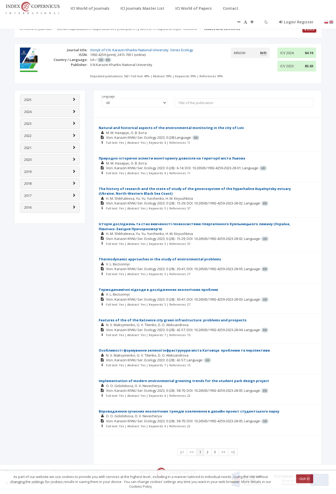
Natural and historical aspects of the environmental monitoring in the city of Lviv (171, 127)
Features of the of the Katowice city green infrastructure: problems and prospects (172, 320)
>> (223, 452)
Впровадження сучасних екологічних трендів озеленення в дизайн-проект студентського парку (189, 411)
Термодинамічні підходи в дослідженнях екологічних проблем (158, 289)
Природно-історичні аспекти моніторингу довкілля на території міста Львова (172, 158)
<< (192, 452)
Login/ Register (296, 21)
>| (233, 452)
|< (182, 452)
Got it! (305, 478)
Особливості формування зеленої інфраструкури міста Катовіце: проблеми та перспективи (184, 350)
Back (309, 29)
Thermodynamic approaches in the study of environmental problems (160, 259)
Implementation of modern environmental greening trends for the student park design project (184, 380)
